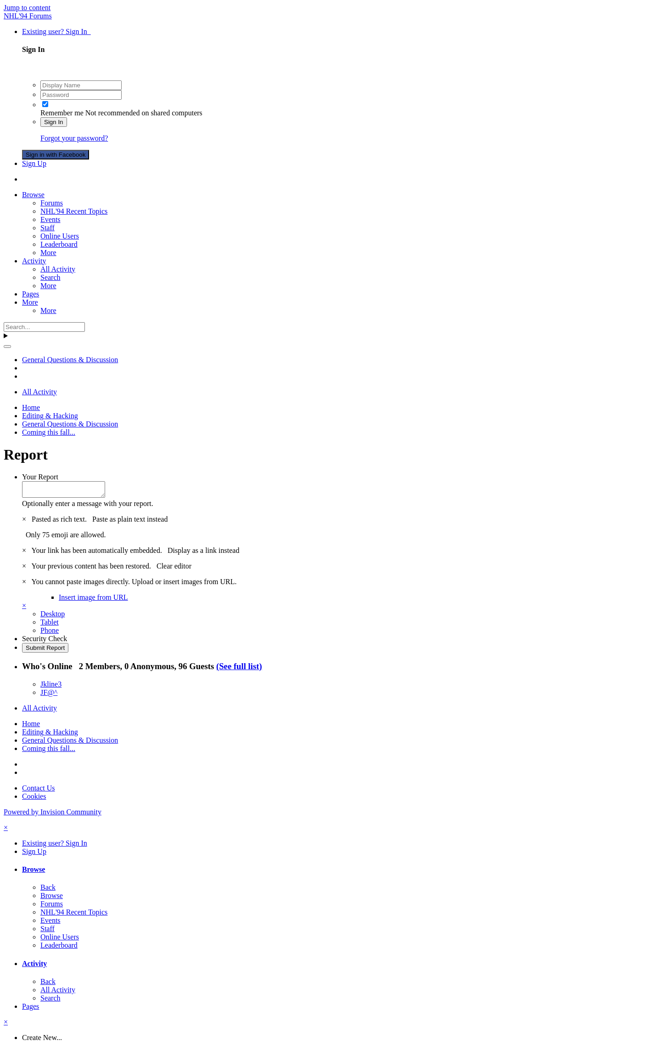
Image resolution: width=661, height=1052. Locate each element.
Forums (51, 203)
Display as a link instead (203, 553)
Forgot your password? (74, 138)
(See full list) (239, 669)
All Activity (57, 269)
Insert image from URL (93, 600)
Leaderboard (59, 244)
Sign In (53, 122)
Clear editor (174, 569)
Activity (34, 261)
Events (50, 219)
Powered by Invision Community (52, 815)
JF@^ (48, 695)
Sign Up (34, 163)
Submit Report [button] (45, 650)
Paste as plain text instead (130, 522)
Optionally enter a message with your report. (87, 506)
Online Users (59, 236)
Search (50, 277)
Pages (30, 294)
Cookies (34, 799)
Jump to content (27, 7)
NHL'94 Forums (28, 16)
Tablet (49, 625)
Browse (33, 195)
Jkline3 (51, 687)
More (48, 252)
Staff (47, 228)
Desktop (52, 616)
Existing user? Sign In (56, 31)
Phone (49, 633)
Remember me (62, 113)
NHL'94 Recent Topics (73, 211)
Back (48, 890)
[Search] (44, 327)
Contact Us (38, 791)
